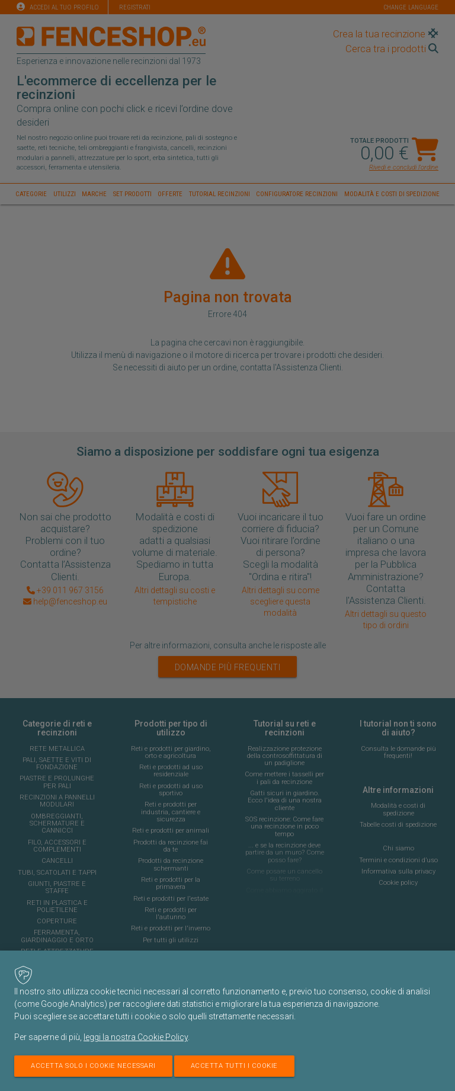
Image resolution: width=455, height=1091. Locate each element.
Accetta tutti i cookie (234, 1066)
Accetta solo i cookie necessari (93, 1066)
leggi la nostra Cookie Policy (136, 1037)
